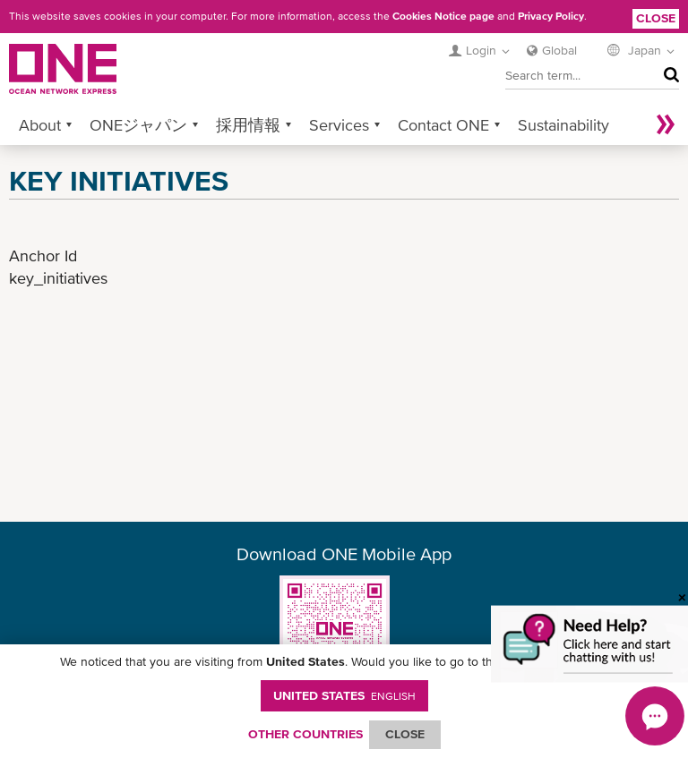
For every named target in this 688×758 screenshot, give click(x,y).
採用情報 (248, 124)
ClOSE (405, 734)
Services (339, 124)
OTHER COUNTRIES (305, 734)
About (40, 124)
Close (655, 18)
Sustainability (563, 124)
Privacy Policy (551, 16)
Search (667, 74)
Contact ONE (443, 124)
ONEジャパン (138, 124)
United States (344, 695)
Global (559, 50)
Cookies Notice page (443, 16)
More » (665, 125)
